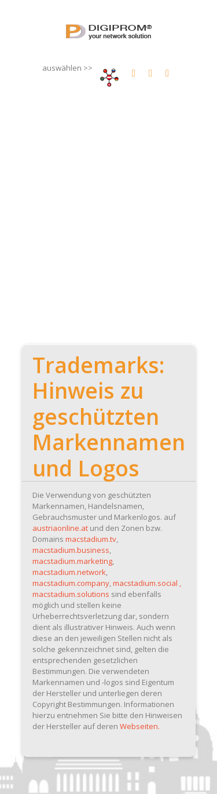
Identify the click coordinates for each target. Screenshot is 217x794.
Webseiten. (140, 726)
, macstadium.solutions (106, 588)
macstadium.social (145, 583)
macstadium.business (70, 550)
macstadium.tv (90, 539)
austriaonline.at (60, 528)
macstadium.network (69, 572)
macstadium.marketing (72, 561)
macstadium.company (70, 583)
